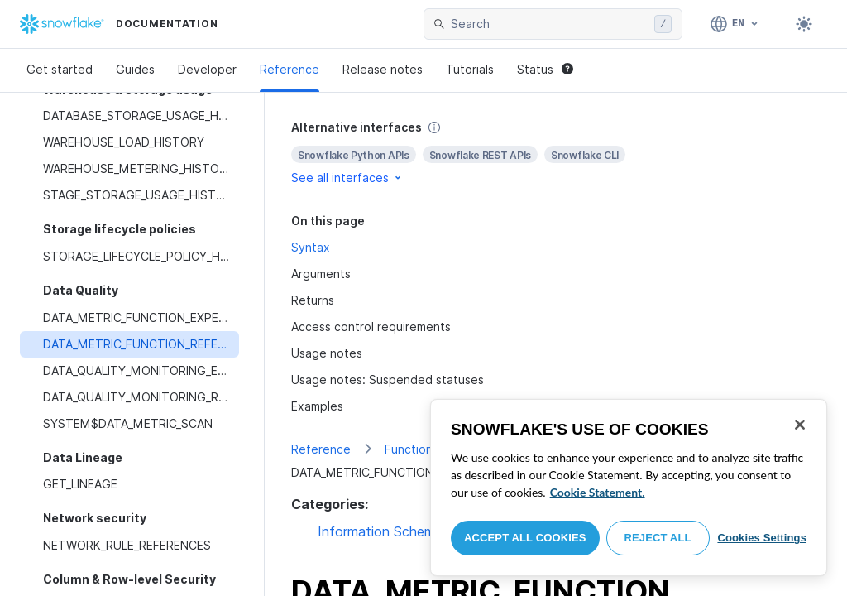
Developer (207, 69)
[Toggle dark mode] (804, 24)
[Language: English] (735, 24)
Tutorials (470, 69)
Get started (59, 69)
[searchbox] (549, 24)
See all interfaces (347, 178)
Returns (312, 300)
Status (545, 69)
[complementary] (556, 152)
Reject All (657, 537)
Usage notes (326, 353)
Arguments (321, 274)
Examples (317, 406)
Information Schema (380, 531)
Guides (135, 69)
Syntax (310, 247)
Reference (289, 69)
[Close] (800, 424)
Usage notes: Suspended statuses (387, 379)
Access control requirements (371, 327)
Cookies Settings (761, 537)
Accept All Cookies (525, 537)
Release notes (382, 69)
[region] (628, 487)
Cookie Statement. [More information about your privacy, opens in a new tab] (597, 492)
